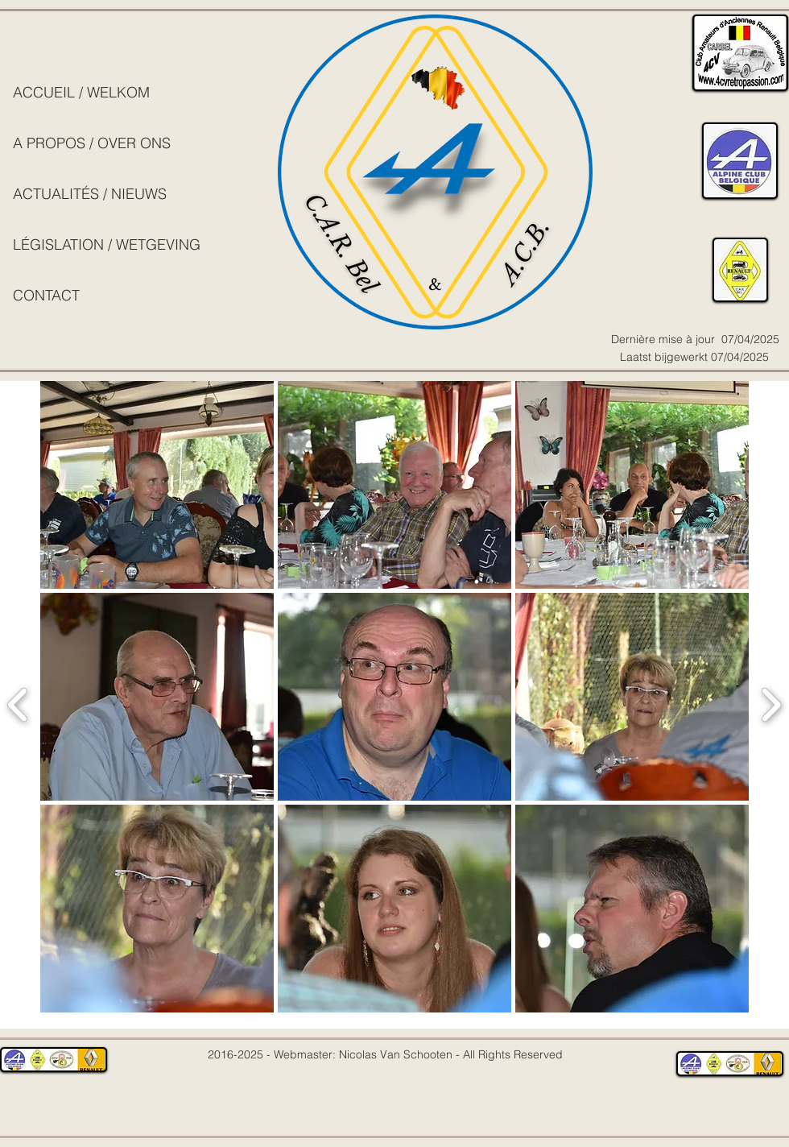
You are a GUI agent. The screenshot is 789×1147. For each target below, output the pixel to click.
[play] (720, 1024)
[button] (157, 485)
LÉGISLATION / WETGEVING (106, 244)
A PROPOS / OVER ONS (92, 143)
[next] (771, 703)
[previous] (18, 703)
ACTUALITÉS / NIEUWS (90, 193)
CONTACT (46, 295)
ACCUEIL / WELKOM (81, 92)
